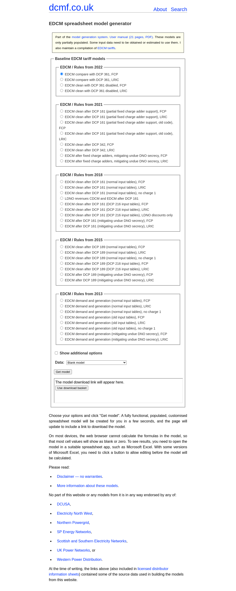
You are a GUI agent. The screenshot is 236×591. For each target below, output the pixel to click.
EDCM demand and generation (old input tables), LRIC (105, 323)
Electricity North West (74, 513)
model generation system (90, 37)
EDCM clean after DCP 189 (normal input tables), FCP (105, 247)
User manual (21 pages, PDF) (131, 37)
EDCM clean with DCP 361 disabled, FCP (95, 85)
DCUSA (63, 504)
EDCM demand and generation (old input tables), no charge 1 (110, 328)
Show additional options (81, 353)
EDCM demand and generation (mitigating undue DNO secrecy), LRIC (116, 339)
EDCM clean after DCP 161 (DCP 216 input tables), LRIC (107, 209)
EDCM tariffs (106, 48)
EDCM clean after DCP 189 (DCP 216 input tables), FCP (106, 263)
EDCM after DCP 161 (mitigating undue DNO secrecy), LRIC (109, 226)
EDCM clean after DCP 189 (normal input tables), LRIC (105, 252)
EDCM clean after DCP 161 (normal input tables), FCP (105, 182)
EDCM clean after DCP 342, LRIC (90, 150)
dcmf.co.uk (71, 7)
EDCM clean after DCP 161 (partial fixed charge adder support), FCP (115, 111)
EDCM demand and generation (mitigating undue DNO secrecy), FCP (116, 334)
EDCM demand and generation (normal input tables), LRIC (108, 306)
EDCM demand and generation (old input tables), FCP (105, 317)
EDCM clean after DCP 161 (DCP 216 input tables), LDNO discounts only (119, 215)
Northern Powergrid (73, 523)
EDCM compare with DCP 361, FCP (91, 74)
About (160, 9)
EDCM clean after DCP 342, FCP (89, 144)
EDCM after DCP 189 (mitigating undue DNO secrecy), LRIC (109, 280)
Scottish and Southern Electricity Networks (91, 541)
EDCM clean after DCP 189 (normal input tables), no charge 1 (110, 258)
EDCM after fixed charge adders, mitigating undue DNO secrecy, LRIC (116, 161)
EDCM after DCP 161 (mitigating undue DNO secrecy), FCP (109, 221)
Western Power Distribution (79, 559)
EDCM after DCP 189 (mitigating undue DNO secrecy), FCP (109, 274)
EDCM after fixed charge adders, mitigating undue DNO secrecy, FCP (116, 155)
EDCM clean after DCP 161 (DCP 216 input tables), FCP (106, 204)
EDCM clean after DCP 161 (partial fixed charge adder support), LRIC (116, 117)
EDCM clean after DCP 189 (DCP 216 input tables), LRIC (107, 269)
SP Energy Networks (74, 532)
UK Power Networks (73, 550)
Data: (60, 362)
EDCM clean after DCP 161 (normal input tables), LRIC (105, 187)
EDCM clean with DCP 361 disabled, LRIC (96, 91)
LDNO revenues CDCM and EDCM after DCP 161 (102, 198)
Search (179, 9)
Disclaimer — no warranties (79, 476)
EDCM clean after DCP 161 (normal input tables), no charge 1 (110, 193)
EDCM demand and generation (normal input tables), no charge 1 (113, 312)
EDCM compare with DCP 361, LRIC (92, 80)
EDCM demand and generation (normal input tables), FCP (107, 301)
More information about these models (87, 486)
